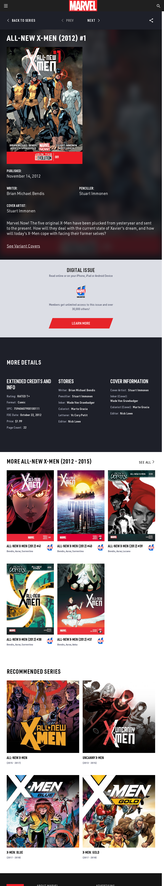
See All (147, 462)
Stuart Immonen (93, 193)
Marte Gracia (79, 409)
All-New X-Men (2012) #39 (125, 546)
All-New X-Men (17, 758)
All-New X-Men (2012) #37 (74, 639)
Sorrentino (27, 551)
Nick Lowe (74, 421)
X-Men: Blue (15, 852)
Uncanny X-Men (93, 758)
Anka (74, 644)
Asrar (18, 551)
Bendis (10, 551)
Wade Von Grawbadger (81, 402)
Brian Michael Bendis (25, 193)
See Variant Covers (23, 245)
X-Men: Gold (91, 852)
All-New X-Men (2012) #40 (74, 546)
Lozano (126, 551)
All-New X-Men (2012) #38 (24, 639)
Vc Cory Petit (79, 415)
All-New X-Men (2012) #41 (24, 546)
